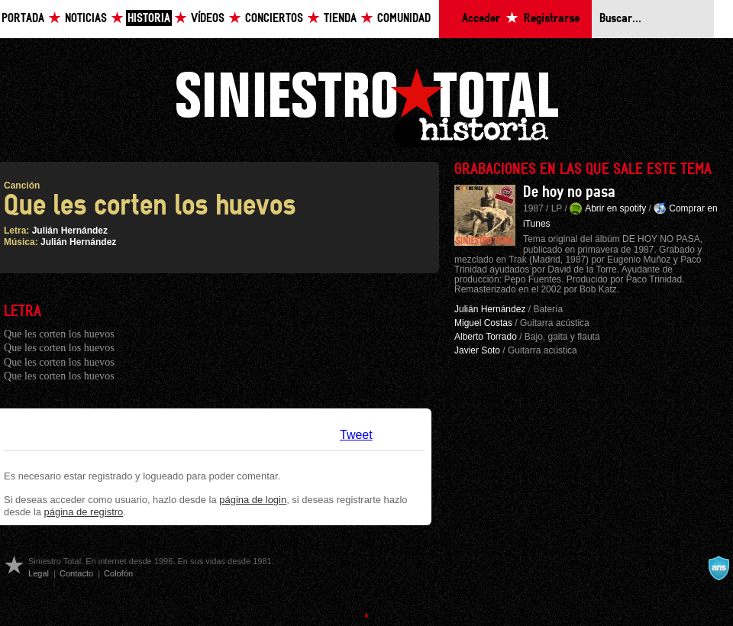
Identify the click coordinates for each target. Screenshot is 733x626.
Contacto (76, 573)
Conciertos (274, 18)
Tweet (356, 434)
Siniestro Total (366, 105)
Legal (38, 573)
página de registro (84, 512)
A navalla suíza (718, 568)
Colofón (118, 573)
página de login (252, 499)
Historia (149, 18)
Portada (23, 18)
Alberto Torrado (485, 336)
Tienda (340, 18)
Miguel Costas (483, 323)
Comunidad (404, 18)
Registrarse (552, 18)
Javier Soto (477, 350)
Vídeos (207, 18)
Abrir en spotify (615, 208)
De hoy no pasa (569, 192)
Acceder (481, 18)
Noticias (86, 18)
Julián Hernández (70, 230)
